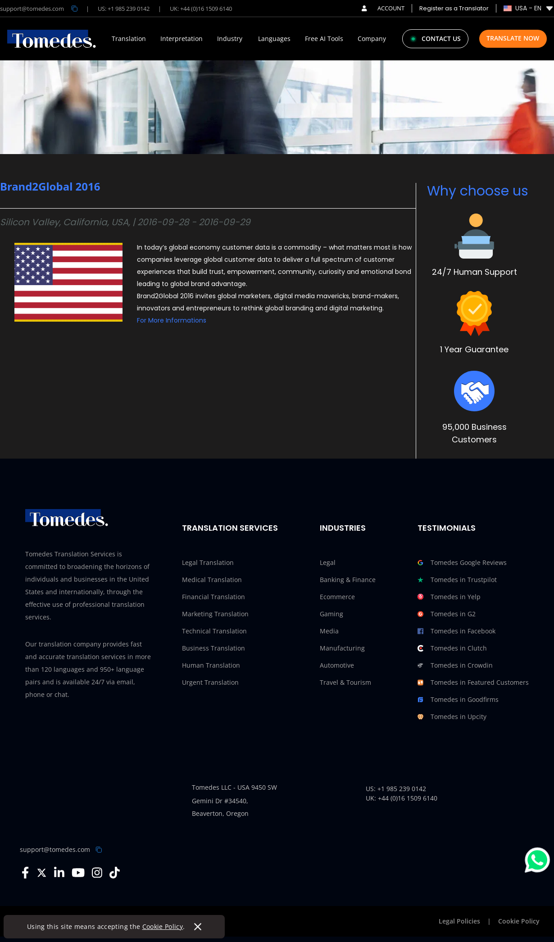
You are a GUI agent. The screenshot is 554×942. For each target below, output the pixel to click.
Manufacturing (342, 648)
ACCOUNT (383, 8)
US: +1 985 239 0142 (124, 9)
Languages (274, 38)
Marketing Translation (215, 614)
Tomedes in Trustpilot (457, 580)
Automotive (337, 665)
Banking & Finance (348, 579)
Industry (229, 38)
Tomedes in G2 (447, 614)
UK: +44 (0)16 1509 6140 (201, 9)
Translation (129, 38)
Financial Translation (213, 596)
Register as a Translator (454, 8)
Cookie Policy (162, 926)
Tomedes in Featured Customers (473, 682)
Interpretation (181, 38)
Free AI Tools (324, 38)
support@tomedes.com (55, 849)
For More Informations (171, 320)
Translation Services (230, 527)
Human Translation (211, 665)
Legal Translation (208, 562)
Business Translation (213, 648)
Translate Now (512, 38)
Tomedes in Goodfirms (458, 699)
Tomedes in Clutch (452, 648)
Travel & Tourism (345, 682)
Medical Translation (212, 579)
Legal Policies (459, 921)
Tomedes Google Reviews (462, 562)
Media (329, 631)
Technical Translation (214, 631)
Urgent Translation (210, 682)
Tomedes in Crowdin (455, 665)
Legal (328, 562)
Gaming (331, 614)
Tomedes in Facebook (456, 631)
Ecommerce (337, 596)
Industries (343, 527)
